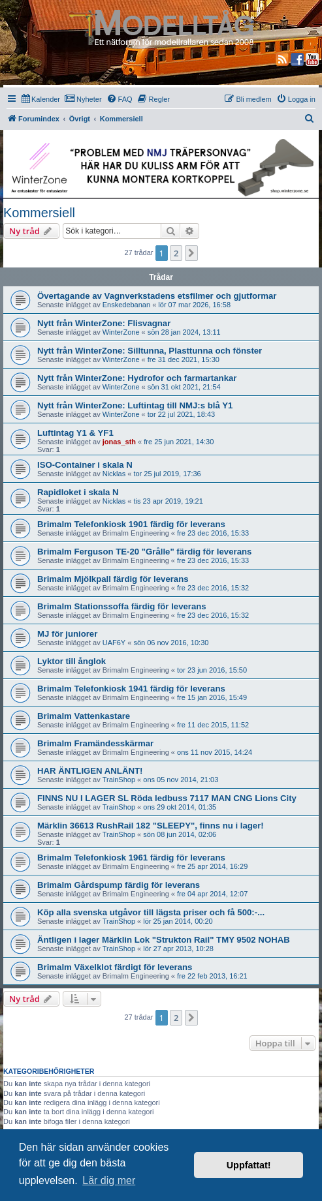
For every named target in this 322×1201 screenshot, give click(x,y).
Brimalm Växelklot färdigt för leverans (114, 967)
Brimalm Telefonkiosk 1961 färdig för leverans (131, 857)
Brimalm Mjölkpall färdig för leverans (113, 579)
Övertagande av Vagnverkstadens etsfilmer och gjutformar (156, 296)
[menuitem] (41, 99)
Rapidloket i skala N (78, 492)
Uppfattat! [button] (249, 1165)
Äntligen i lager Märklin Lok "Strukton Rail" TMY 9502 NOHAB (163, 940)
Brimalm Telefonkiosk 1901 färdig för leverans (131, 524)
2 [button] (176, 253)
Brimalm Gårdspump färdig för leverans (118, 885)
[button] (191, 253)
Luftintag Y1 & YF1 (75, 433)
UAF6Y (114, 642)
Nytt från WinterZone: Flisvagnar (103, 323)
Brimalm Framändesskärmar (95, 743)
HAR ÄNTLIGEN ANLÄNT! (89, 771)
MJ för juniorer (67, 634)
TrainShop (119, 779)
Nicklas (114, 474)
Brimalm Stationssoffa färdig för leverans (121, 606)
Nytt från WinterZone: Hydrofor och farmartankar (136, 378)
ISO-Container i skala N (85, 465)
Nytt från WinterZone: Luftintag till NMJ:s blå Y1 (135, 405)
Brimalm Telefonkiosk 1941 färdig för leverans (131, 688)
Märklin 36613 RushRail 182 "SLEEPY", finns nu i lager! (150, 825)
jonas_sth (119, 442)
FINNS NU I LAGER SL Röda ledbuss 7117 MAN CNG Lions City (167, 798)
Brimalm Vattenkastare (83, 716)
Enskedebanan (126, 305)
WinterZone (121, 332)
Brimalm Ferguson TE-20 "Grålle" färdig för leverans (144, 551)
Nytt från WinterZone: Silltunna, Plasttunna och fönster (149, 351)
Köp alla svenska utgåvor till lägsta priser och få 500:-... (151, 912)
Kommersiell (39, 212)
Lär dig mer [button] (108, 1180)
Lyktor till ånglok (71, 661)
